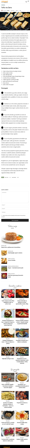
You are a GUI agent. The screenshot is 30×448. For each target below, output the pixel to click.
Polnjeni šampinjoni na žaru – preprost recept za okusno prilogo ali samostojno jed (8, 323)
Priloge (8, 318)
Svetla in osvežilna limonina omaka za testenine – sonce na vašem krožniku (8, 405)
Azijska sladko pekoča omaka (22, 440)
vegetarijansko (14, 177)
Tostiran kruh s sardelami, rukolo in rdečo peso (7, 440)
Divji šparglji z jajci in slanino (15, 253)
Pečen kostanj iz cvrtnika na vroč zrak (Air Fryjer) (8, 423)
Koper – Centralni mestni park (15, 268)
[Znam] (4, 2)
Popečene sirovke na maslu (22, 403)
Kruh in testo (11, 258)
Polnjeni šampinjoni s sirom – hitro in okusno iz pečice (8, 342)
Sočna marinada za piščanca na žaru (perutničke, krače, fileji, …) (22, 303)
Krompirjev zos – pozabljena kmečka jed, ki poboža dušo (22, 386)
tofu (17, 177)
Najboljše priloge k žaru (8, 358)
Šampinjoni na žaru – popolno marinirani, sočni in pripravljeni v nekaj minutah (22, 361)
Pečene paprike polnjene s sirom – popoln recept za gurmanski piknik (22, 322)
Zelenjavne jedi (22, 338)
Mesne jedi (3, 245)
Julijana (8, 10)
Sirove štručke (11, 260)
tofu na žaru (6, 177)
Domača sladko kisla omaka (22, 423)
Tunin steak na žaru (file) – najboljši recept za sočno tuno (8, 302)
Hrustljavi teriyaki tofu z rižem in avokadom (22, 341)
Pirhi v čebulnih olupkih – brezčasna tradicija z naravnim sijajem (8, 386)
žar (10, 177)
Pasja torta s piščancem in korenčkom (10, 247)
